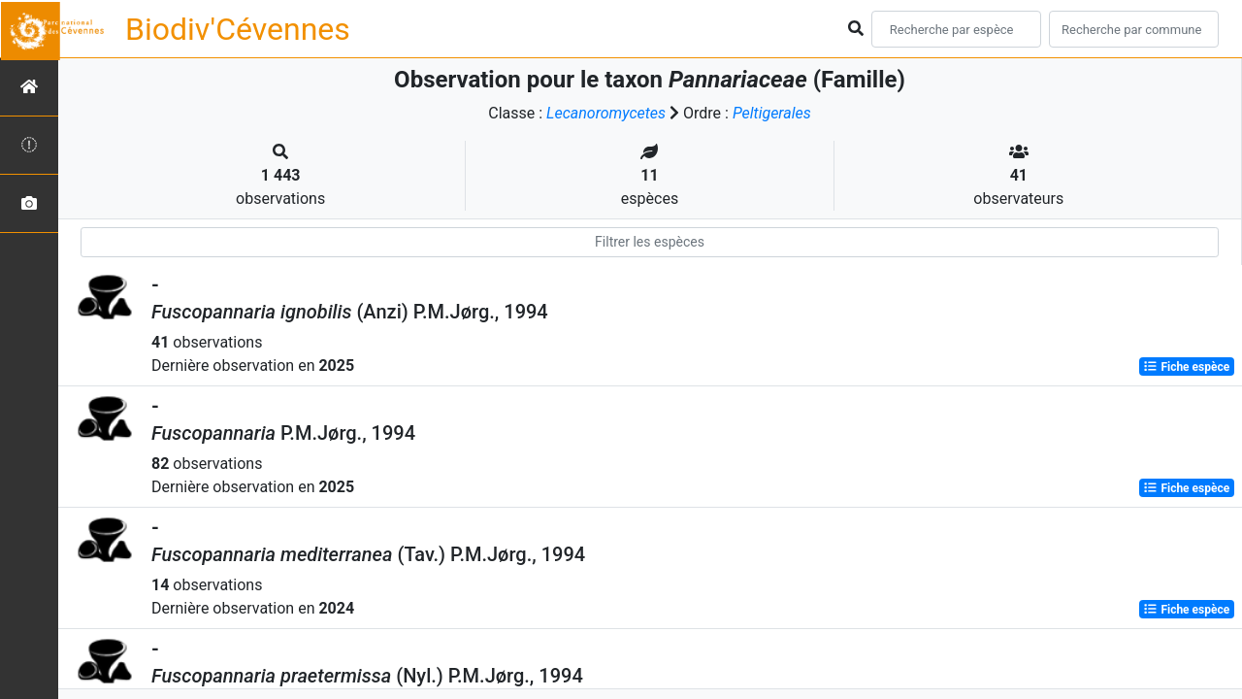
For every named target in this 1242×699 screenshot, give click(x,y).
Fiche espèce (1186, 367)
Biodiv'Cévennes (237, 29)
